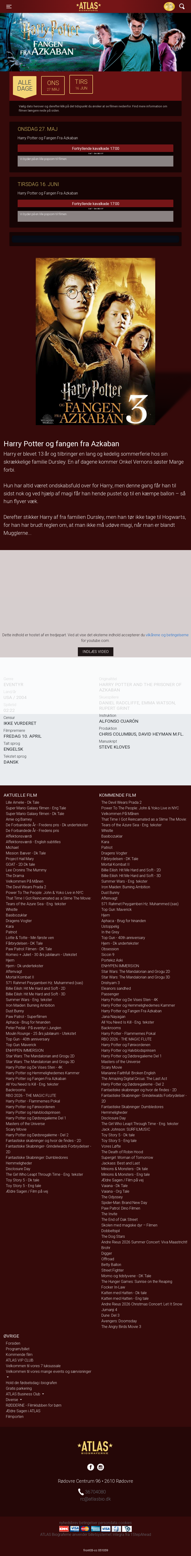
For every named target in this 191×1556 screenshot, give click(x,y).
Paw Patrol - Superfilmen (26, 1016)
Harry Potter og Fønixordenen (30, 1107)
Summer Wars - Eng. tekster (29, 999)
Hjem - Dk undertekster (24, 966)
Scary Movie (16, 1129)
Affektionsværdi (19, 836)
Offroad (107, 1259)
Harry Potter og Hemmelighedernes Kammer (43, 1073)
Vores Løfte (111, 1146)
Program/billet (17, 1349)
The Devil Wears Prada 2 (26, 887)
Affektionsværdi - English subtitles (33, 842)
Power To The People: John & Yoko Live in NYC (44, 892)
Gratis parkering (19, 1388)
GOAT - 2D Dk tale (20, 864)
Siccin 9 (107, 954)
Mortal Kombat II (20, 977)
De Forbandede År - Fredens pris (32, 830)
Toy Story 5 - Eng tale (23, 1185)
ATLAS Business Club (23, 1394)
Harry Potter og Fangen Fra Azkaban (36, 1078)
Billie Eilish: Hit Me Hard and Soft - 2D (35, 988)
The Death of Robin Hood (122, 1152)
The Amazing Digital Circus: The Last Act (134, 1078)
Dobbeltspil (110, 1231)
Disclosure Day (18, 1169)
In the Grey (110, 932)
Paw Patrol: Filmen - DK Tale (29, 949)
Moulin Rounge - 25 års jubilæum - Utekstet (41, 1033)
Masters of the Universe (25, 1123)
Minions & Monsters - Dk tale (124, 1169)
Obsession (110, 949)
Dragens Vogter (19, 921)
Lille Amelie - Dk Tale (22, 802)
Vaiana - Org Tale (115, 1191)
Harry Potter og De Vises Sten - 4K (34, 1067)
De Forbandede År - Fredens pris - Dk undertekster (47, 825)
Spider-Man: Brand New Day (124, 1202)
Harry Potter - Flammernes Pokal (33, 1101)
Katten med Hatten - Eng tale (125, 1298)
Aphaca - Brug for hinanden (28, 1022)
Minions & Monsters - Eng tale (125, 1174)
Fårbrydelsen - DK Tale (24, 943)
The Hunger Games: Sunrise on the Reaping (136, 1281)
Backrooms (15, 1090)
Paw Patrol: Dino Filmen (120, 1208)
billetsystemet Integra (106, 1534)
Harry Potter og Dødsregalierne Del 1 (36, 1118)
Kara (10, 926)
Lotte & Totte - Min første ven (30, 937)
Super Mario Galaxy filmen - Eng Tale (36, 808)
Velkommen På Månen (24, 881)
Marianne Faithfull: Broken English (128, 1073)
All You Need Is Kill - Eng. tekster (32, 1084)
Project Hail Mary (20, 859)
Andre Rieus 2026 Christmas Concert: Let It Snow (141, 1304)
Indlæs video (96, 651)
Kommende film (19, 1354)
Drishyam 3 (110, 983)
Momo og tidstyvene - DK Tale (126, 1276)
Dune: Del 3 (110, 1315)
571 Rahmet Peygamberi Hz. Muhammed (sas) (44, 983)
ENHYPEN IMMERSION (25, 1050)
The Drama (15, 875)
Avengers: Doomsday (119, 1321)
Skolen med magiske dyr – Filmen (129, 1225)
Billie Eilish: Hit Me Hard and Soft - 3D (35, 994)
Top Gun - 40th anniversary (28, 1039)
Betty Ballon (111, 1264)
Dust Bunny (15, 1011)
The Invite (109, 1214)
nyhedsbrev (68, 1523)
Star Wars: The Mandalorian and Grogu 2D (40, 1056)
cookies (125, 1523)
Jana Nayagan (113, 1016)
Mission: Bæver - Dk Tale (26, 853)
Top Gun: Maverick (21, 1045)
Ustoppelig (110, 926)
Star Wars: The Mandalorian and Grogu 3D (40, 1061)
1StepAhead (141, 1534)
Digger (106, 1253)
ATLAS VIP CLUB (19, 1360)
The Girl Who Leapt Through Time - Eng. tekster (44, 1174)
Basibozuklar (16, 915)
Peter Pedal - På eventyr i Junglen (33, 1028)
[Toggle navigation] (9, 6)
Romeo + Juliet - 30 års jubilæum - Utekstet (41, 954)
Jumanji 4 (109, 1310)
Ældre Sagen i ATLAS (23, 1411)
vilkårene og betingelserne (167, 635)
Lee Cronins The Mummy (26, 870)
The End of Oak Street (119, 1219)
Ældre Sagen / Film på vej (27, 1191)
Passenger (110, 994)
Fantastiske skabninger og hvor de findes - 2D (43, 1140)
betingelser (88, 1523)
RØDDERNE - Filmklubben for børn (33, 1405)
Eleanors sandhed (116, 988)
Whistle (12, 909)
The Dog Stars (113, 1236)
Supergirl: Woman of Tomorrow (127, 1157)
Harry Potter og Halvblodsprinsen (33, 1112)
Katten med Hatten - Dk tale (124, 1293)
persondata (107, 1523)
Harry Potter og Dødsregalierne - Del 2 (37, 1135)
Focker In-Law (113, 1287)
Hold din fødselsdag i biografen (31, 1383)
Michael (12, 847)
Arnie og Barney (19, 819)
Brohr (105, 1248)
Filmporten (15, 1416)
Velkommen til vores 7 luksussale (33, 1366)
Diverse (12, 1399)
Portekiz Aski (112, 960)
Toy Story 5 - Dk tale (22, 1180)
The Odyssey (112, 1197)
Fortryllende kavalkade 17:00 (95, 151)
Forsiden (13, 1343)
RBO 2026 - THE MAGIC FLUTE (31, 1095)
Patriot (11, 932)
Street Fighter (112, 1270)
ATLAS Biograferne (89, 6)
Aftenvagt (14, 971)
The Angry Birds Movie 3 (121, 1326)
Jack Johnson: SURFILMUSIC (125, 1129)
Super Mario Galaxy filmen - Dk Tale (35, 813)
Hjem (10, 960)
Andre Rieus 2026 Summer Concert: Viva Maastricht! (144, 1242)
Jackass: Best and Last (120, 1163)
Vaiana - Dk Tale (114, 1185)
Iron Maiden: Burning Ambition (30, 1005)
